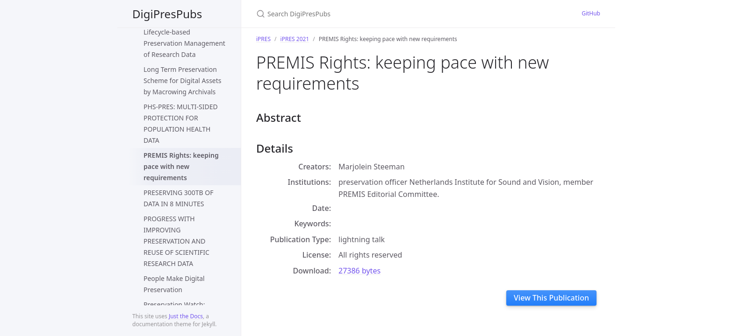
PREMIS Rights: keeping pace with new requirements (181, 166)
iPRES (263, 39)
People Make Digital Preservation (174, 284)
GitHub (591, 13)
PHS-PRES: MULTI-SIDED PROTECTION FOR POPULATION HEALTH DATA (181, 123)
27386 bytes (359, 271)
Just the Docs (186, 316)
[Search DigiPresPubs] (366, 14)
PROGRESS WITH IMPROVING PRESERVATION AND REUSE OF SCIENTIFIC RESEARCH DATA (176, 241)
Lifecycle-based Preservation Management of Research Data (184, 43)
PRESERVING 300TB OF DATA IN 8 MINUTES (179, 198)
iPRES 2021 (294, 39)
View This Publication (551, 298)
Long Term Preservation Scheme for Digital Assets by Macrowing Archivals (183, 80)
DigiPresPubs (167, 13)
